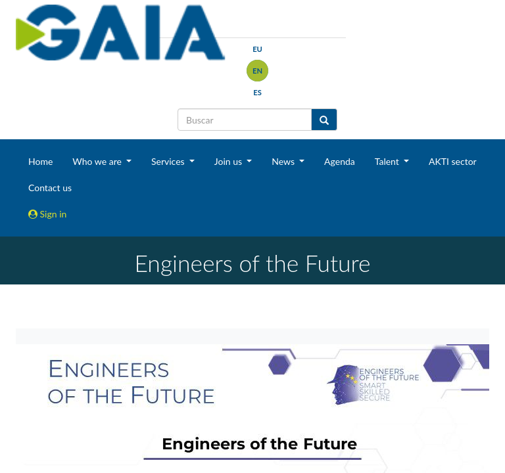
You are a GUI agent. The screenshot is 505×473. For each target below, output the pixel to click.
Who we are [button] (98, 161)
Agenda (339, 161)
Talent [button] (388, 161)
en (257, 70)
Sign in (47, 213)
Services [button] (169, 161)
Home (40, 161)
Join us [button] (229, 161)
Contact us (50, 187)
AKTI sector (453, 161)
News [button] (284, 161)
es (257, 92)
